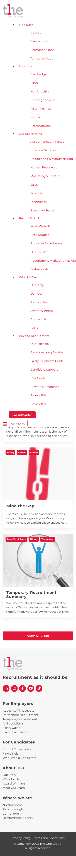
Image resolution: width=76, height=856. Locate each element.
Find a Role (11, 753)
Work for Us (11, 779)
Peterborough (13, 809)
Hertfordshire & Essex (18, 818)
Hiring (10, 452)
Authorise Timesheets (18, 710)
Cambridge (11, 813)
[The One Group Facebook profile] (22, 688)
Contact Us (18, 423)
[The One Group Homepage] (38, 11)
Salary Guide (11, 727)
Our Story (9, 775)
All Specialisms (13, 723)
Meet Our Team (14, 788)
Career (22, 452)
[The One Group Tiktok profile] (39, 688)
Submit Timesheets (17, 749)
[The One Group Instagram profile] (14, 688)
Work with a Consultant (20, 758)
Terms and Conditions (49, 838)
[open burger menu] (5, 424)
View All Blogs (38, 636)
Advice (34, 452)
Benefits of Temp (16, 539)
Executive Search (15, 732)
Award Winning (14, 783)
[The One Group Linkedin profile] (6, 688)
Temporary (47, 539)
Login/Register (22, 415)
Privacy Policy (21, 838)
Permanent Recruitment (20, 715)
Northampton (13, 805)
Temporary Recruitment (20, 719)
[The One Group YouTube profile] (30, 688)
